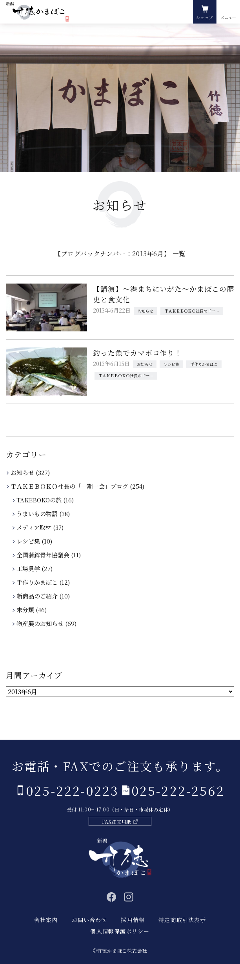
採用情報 (132, 920)
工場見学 (29, 568)
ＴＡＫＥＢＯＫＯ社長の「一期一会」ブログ (193, 311)
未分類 (26, 610)
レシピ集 (171, 364)
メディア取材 (34, 527)
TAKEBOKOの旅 (40, 500)
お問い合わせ (89, 920)
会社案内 (46, 920)
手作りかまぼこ (204, 364)
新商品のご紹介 (38, 596)
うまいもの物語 (38, 513)
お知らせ (145, 311)
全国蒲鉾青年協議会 (43, 555)
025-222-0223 (72, 790)
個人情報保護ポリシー (119, 931)
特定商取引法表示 (182, 920)
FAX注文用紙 (116, 821)
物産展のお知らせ (41, 623)
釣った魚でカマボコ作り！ (137, 352)
